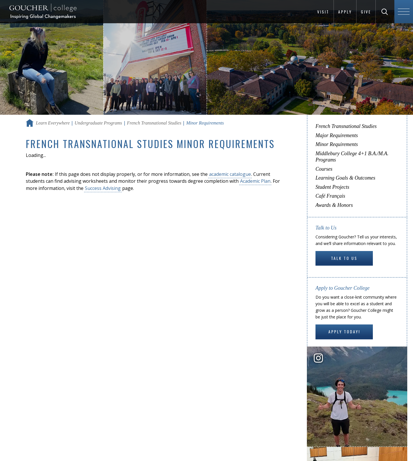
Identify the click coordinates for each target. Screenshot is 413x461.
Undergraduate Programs (98, 122)
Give (366, 12)
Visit (323, 12)
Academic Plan (255, 181)
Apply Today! (344, 331)
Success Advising (103, 188)
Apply (345, 12)
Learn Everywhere (53, 122)
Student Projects (332, 187)
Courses (323, 169)
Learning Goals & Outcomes (345, 178)
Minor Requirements (336, 144)
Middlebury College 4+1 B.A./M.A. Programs (352, 157)
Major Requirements (336, 135)
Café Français (330, 196)
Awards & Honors (334, 205)
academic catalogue (230, 174)
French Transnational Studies (154, 122)
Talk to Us (344, 258)
